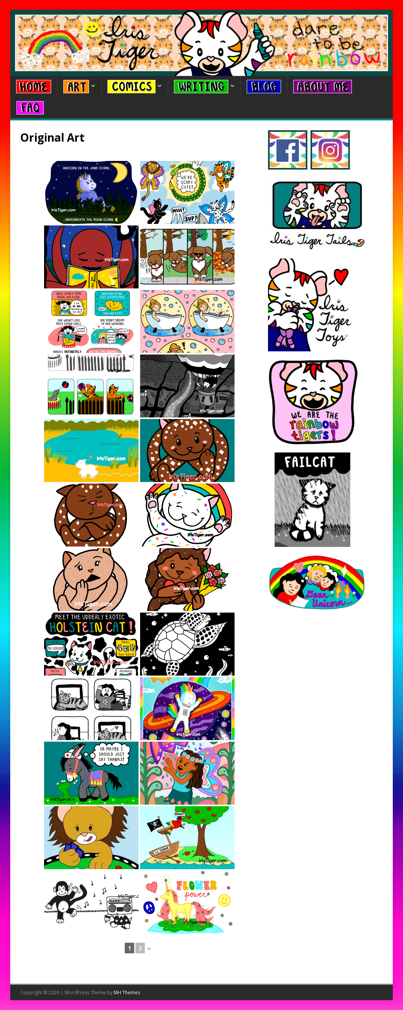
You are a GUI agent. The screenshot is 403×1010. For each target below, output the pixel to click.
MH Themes (127, 992)
